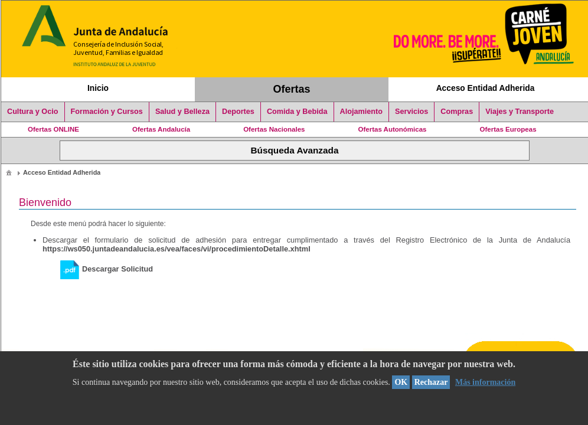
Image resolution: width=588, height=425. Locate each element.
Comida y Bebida (297, 111)
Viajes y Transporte (519, 111)
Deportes (238, 111)
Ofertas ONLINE (53, 129)
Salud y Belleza (182, 111)
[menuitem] (9, 172)
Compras (456, 111)
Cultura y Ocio (32, 111)
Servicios (411, 111)
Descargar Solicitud (106, 268)
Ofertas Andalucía (161, 129)
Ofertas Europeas (508, 129)
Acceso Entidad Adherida (485, 88)
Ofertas (292, 89)
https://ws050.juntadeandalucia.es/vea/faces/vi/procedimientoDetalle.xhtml (177, 248)
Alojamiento (361, 111)
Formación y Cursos (107, 111)
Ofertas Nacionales (274, 129)
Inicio (98, 88)
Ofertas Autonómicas (392, 129)
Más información (485, 382)
